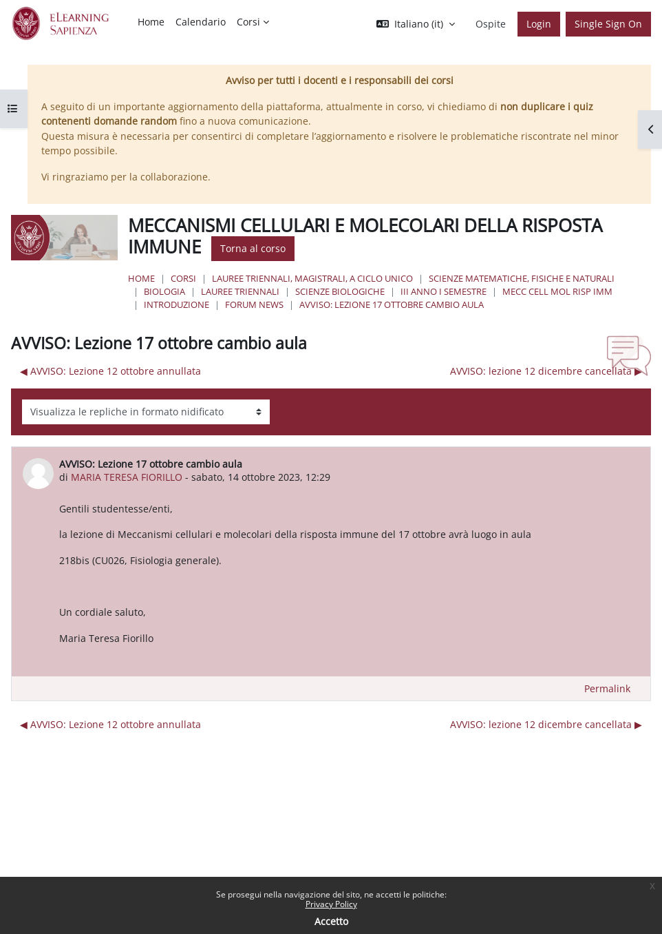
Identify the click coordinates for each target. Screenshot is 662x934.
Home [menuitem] (151, 21)
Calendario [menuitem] (200, 21)
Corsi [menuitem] (248, 21)
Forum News (254, 304)
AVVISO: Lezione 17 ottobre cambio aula (391, 304)
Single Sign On (608, 23)
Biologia (164, 291)
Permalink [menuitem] (607, 688)
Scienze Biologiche (340, 291)
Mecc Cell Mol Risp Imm (557, 291)
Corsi (183, 278)
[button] (415, 24)
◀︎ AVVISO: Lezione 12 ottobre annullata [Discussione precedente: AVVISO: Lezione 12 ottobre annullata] (110, 370)
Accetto (331, 921)
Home (141, 278)
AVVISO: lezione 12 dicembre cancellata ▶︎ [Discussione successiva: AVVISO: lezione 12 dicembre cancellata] (546, 370)
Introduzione (176, 304)
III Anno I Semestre (444, 291)
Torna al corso (253, 248)
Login (538, 23)
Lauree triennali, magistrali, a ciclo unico (312, 278)
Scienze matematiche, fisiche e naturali (522, 278)
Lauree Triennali (240, 291)
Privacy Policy (331, 904)
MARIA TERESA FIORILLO (126, 477)
